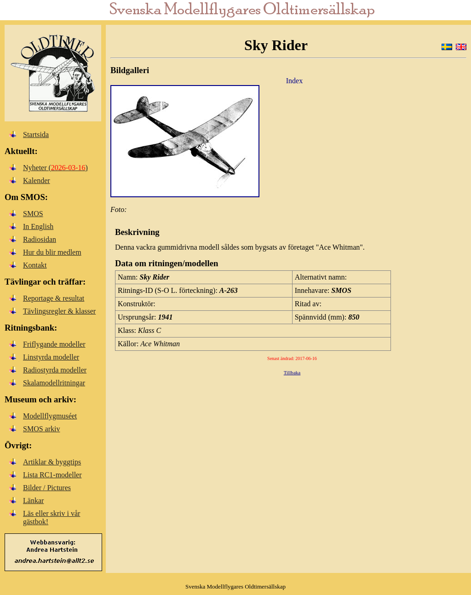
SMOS (33, 213)
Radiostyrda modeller (54, 370)
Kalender (36, 180)
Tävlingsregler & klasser (59, 311)
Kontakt (35, 265)
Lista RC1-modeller (52, 475)
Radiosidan (39, 239)
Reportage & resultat (53, 298)
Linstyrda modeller (51, 357)
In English (38, 226)
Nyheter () (55, 168)
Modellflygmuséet (50, 416)
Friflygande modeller (54, 344)
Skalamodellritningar (54, 383)
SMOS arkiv (41, 429)
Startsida (36, 134)
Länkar (33, 500)
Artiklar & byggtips (52, 462)
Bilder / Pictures (47, 488)
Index (294, 81)
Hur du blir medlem (52, 252)
